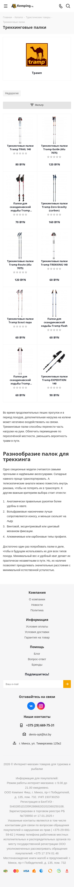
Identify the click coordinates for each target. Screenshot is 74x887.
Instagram (41, 706)
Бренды (37, 664)
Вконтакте (31, 706)
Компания (37, 592)
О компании (37, 599)
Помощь (37, 647)
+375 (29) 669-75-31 (40, 725)
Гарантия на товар (37, 637)
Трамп (37, 73)
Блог (37, 653)
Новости (37, 604)
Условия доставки (37, 632)
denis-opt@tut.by (40, 734)
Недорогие (12, 93)
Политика (37, 610)
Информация (37, 620)
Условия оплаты (37, 626)
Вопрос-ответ (37, 659)
